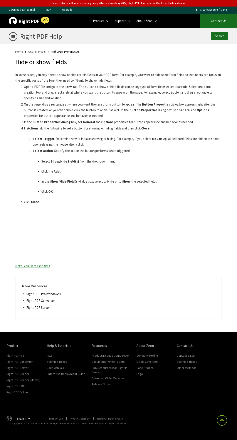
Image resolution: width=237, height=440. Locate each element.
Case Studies (145, 368)
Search (219, 36)
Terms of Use (56, 418)
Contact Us (218, 21)
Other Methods (187, 368)
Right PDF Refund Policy (110, 418)
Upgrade (67, 10)
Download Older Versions (108, 378)
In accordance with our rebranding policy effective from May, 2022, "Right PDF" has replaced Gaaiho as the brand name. (119, 3)
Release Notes (101, 384)
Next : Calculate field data (32, 266)
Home (19, 51)
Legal (139, 374)
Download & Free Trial (22, 10)
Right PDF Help (41, 36)
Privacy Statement (80, 418)
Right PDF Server (38, 308)
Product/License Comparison (110, 356)
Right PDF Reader (18, 374)
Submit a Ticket (57, 362)
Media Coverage (147, 362)
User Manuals (37, 51)
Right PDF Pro (15, 356)
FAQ (49, 356)
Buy (48, 10)
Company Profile (147, 356)
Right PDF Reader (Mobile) (23, 380)
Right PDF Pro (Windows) (43, 294)
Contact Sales (186, 356)
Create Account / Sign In (214, 10)
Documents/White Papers (108, 362)
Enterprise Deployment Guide (66, 374)
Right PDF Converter (40, 301)
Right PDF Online (17, 392)
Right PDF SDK (16, 386)
